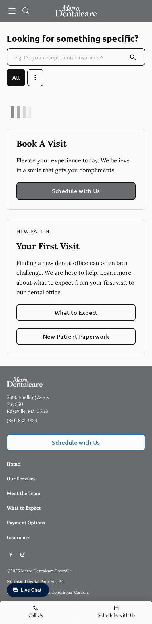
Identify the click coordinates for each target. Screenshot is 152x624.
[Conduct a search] (70, 57)
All (16, 77)
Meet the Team (23, 493)
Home (13, 464)
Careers (81, 592)
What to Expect (76, 312)
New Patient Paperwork (76, 336)
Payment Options (26, 522)
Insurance (18, 537)
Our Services (21, 478)
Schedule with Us (76, 191)
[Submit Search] (133, 57)
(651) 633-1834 (22, 420)
